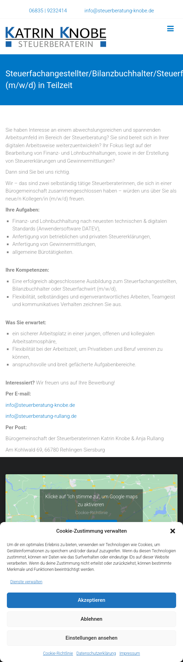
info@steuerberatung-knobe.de (119, 11)
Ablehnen (91, 619)
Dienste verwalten (26, 581)
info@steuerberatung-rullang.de (41, 416)
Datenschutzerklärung (96, 653)
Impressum (129, 653)
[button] (172, 531)
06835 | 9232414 (56, 11)
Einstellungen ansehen (91, 638)
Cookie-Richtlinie (58, 653)
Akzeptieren (91, 600)
